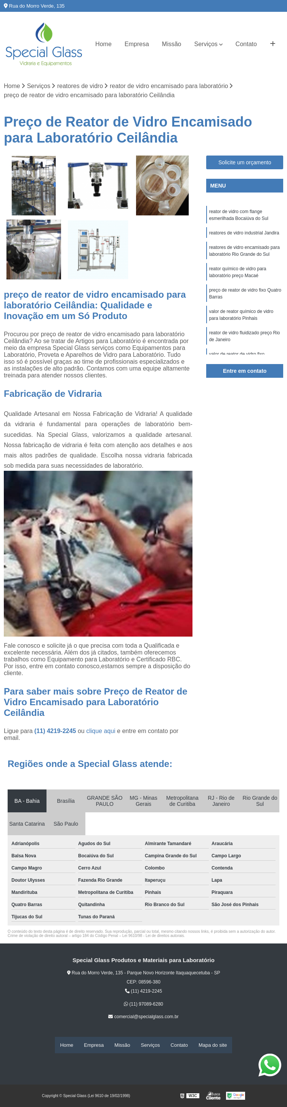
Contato (246, 44)
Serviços (206, 44)
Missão (171, 44)
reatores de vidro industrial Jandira (244, 233)
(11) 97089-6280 (143, 1004)
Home (103, 44)
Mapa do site (213, 1045)
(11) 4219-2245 (56, 731)
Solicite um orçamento (244, 163)
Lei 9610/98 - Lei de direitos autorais (153, 936)
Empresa (137, 44)
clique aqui (100, 731)
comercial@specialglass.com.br (143, 1017)
